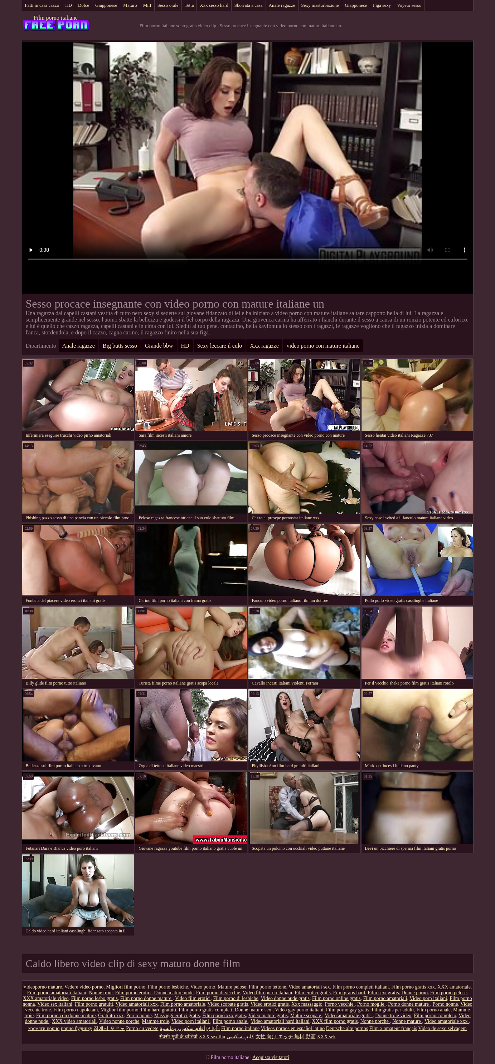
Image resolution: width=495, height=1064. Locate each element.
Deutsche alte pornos (347, 1028)
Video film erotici (192, 998)
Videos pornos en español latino (293, 1028)
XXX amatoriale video (46, 998)
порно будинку (76, 1028)
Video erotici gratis (270, 1004)
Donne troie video (393, 1015)
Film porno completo (435, 1015)
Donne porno (414, 992)
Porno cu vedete (142, 1028)
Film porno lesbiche (168, 987)
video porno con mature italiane (323, 346)
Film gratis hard (349, 992)
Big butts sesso (120, 346)
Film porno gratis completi (205, 1009)
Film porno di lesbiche (235, 998)
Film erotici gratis (313, 992)
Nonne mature (407, 1021)
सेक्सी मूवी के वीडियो (178, 1036)
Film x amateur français (393, 1028)
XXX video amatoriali (74, 1021)
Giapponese (106, 5)
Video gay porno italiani (299, 1009)
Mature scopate (306, 1015)
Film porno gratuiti (94, 1004)
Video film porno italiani (267, 992)
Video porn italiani (428, 998)
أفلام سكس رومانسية (182, 1028)
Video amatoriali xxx (137, 1004)
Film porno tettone (267, 987)
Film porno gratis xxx (413, 987)
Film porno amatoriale (182, 1004)
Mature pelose (232, 987)
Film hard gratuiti (158, 1009)
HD (68, 5)
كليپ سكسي (240, 1036)
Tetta (189, 5)
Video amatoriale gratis (349, 1015)
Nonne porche (375, 1021)
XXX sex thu (212, 1036)
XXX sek (326, 1036)
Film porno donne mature (146, 998)
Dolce (83, 5)
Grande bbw (159, 346)
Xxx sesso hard (214, 5)
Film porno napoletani (75, 1009)
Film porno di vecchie (218, 992)
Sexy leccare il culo (219, 346)
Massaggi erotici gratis (177, 1015)
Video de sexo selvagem (442, 1028)
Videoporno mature (42, 987)
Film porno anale (433, 1009)
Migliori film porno (125, 987)
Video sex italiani (54, 1004)
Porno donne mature (409, 1004)
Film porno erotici (133, 992)
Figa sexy (382, 5)
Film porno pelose (448, 992)
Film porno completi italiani (361, 987)
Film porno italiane (56, 18)
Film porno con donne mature (66, 1015)
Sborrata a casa (248, 5)
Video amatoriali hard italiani (280, 1021)
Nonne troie (100, 992)
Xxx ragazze (264, 346)
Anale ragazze (282, 5)
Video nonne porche (119, 1021)
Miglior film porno (120, 1009)
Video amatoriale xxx (446, 1021)
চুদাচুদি (213, 1028)
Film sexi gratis (383, 992)
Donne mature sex (253, 1009)
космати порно (43, 1028)
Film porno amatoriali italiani (56, 992)
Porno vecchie (340, 1004)
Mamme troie (155, 1021)
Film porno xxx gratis (224, 1015)
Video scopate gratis (228, 1004)
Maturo (130, 5)
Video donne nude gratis (285, 998)
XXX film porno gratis (335, 1021)
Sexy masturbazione (320, 5)
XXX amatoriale (454, 987)
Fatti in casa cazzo (42, 5)
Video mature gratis (268, 1015)
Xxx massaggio (306, 1004)
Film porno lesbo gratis (94, 998)
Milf (147, 5)
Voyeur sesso (409, 5)
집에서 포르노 (109, 1028)
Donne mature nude (173, 992)
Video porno (202, 987)
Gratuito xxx (110, 1015)
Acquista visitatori (270, 1057)
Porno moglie (371, 1004)
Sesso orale (168, 5)
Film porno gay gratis (347, 1009)
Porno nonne (445, 1004)
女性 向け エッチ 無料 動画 (286, 1036)
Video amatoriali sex (309, 987)
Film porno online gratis (336, 998)
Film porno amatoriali (385, 998)
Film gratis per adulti (393, 1009)
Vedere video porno (84, 987)
